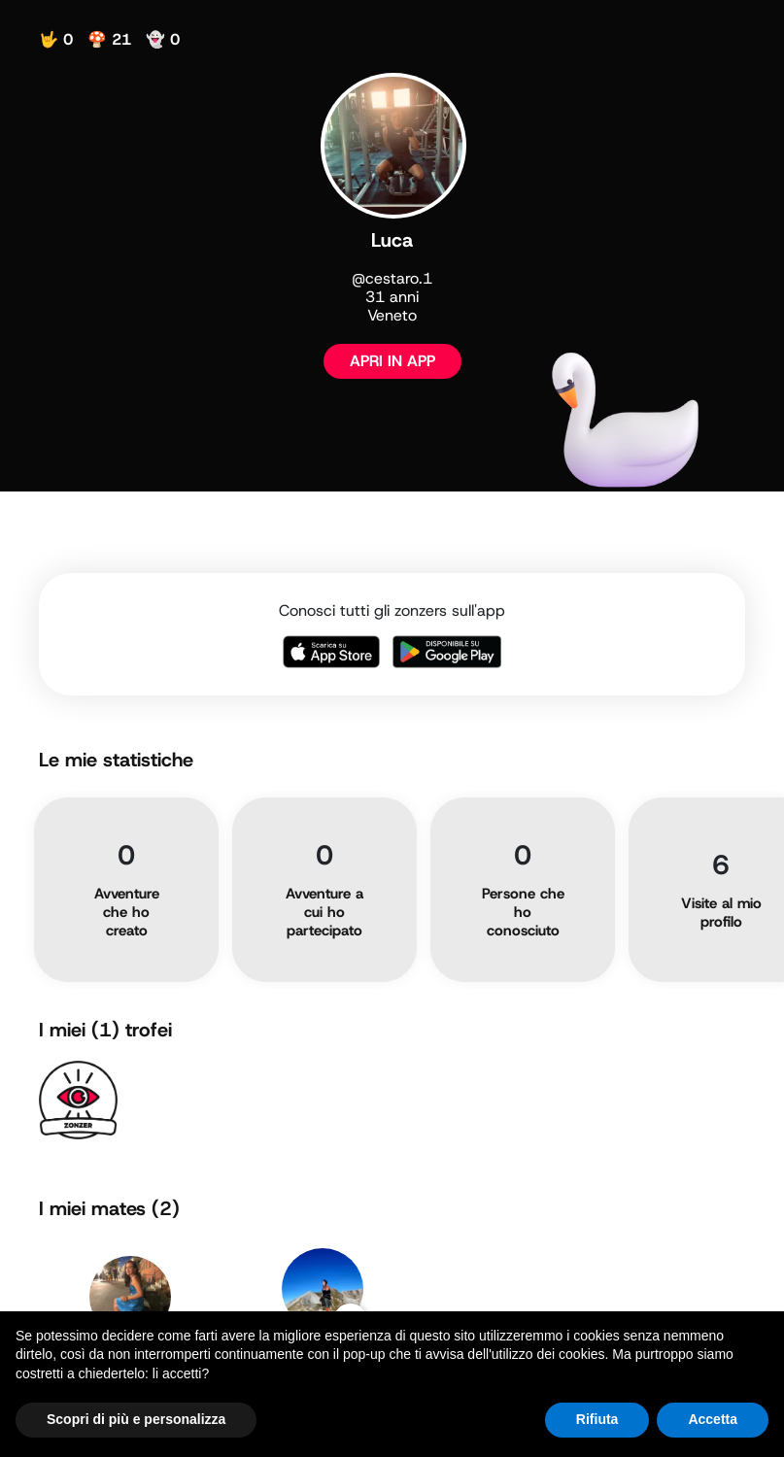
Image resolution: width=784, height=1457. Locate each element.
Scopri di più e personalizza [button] (136, 1419)
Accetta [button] (712, 1419)
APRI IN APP (392, 361)
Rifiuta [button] (597, 1419)
